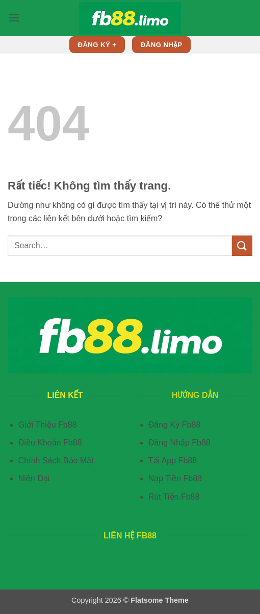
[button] (14, 17)
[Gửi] (242, 245)
